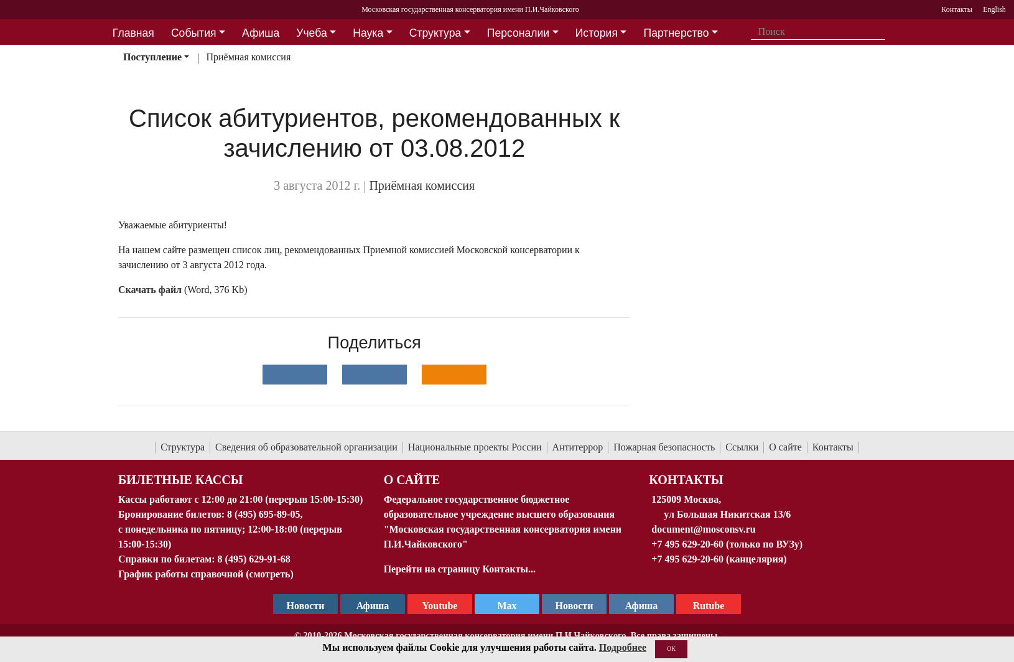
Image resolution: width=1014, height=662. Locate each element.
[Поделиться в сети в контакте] (295, 375)
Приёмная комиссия (248, 57)
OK (671, 648)
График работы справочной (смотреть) (206, 574)
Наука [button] (368, 33)
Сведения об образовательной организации (306, 447)
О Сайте (412, 480)
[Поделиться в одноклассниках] (454, 375)
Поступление (152, 57)
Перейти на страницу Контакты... (460, 569)
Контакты (833, 447)
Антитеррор (577, 447)
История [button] (596, 33)
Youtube (440, 605)
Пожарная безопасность (664, 447)
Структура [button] (435, 33)
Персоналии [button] (518, 33)
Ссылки (741, 447)
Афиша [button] (260, 33)
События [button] (193, 33)
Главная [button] (133, 33)
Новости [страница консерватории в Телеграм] (306, 605)
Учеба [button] (311, 33)
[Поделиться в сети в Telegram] (374, 375)
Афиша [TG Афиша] (372, 605)
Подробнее (622, 647)
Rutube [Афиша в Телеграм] (709, 605)
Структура (182, 447)
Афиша (641, 605)
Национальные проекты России (475, 447)
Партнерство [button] (676, 33)
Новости (574, 605)
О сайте (785, 447)
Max (506, 605)
